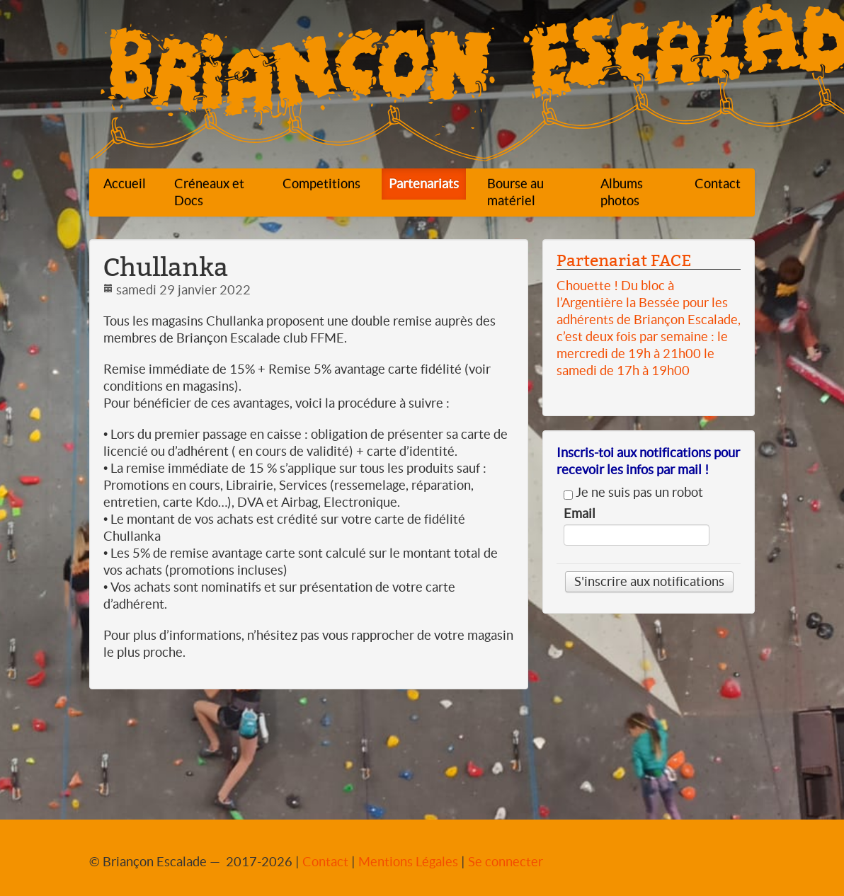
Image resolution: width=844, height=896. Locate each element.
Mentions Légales (408, 861)
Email (579, 514)
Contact (718, 183)
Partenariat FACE (624, 260)
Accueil (124, 183)
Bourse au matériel (515, 192)
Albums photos (621, 192)
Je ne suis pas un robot (633, 493)
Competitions (321, 183)
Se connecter (505, 861)
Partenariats (424, 183)
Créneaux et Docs (209, 192)
